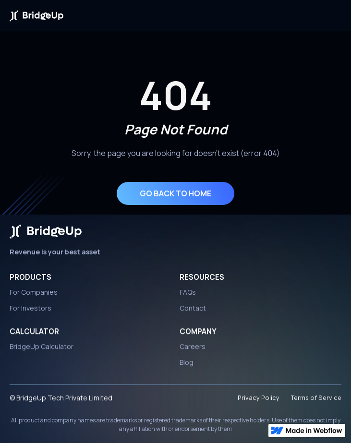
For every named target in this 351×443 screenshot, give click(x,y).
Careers (193, 348)
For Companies (34, 292)
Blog (187, 364)
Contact (193, 310)
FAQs (188, 292)
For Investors (30, 310)
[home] (36, 15)
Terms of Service (316, 399)
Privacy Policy (258, 399)
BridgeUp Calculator (41, 348)
